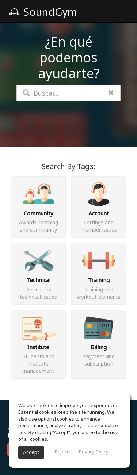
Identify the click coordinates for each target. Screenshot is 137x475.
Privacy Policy (94, 451)
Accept (31, 452)
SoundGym (43, 12)
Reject (61, 451)
